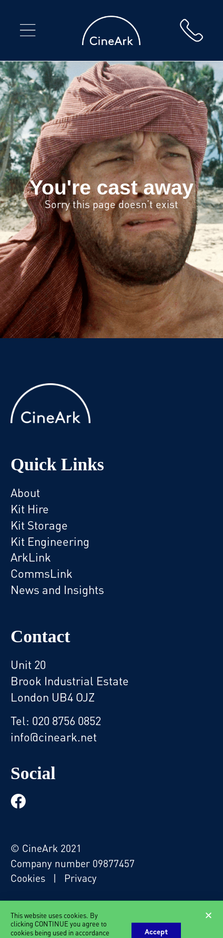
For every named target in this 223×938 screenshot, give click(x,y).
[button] (27, 30)
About (25, 492)
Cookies (28, 877)
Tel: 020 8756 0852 (56, 720)
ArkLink (31, 556)
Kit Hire (30, 508)
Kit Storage (39, 524)
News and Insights (57, 589)
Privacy (80, 877)
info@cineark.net (54, 736)
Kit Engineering (50, 541)
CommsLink (42, 573)
